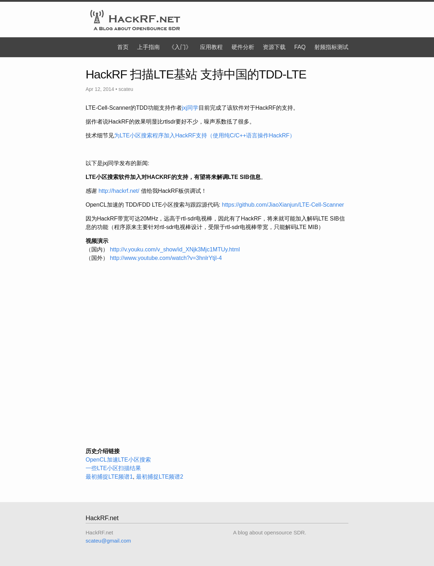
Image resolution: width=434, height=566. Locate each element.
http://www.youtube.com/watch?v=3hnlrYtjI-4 (166, 258)
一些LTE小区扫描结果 (113, 468)
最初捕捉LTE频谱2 (159, 477)
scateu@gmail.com (108, 541)
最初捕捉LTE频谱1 (109, 477)
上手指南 (148, 47)
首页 (123, 47)
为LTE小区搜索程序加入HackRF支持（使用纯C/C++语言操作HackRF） (204, 135)
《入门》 (180, 47)
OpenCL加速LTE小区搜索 (118, 460)
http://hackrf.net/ (118, 191)
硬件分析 (243, 47)
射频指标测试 (331, 47)
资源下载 (274, 47)
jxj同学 (190, 108)
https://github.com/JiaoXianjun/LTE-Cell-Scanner (283, 205)
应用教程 (211, 47)
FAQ (300, 47)
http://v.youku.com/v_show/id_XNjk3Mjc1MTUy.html (175, 249)
